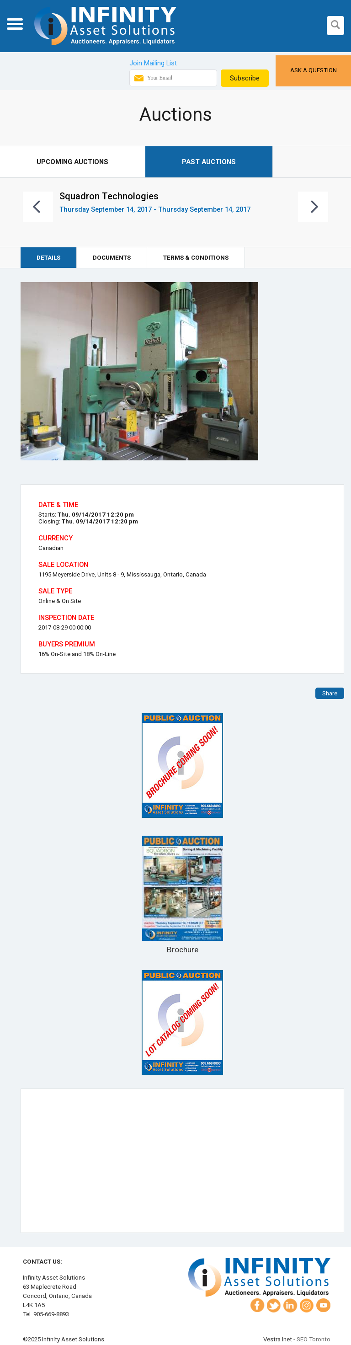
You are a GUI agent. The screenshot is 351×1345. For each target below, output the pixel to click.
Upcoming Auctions (72, 162)
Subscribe (245, 78)
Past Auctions (209, 162)
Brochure (182, 895)
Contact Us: (42, 1261)
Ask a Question (313, 70)
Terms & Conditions (196, 257)
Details (48, 257)
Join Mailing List (153, 63)
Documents (112, 257)
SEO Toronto (313, 1339)
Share (329, 693)
